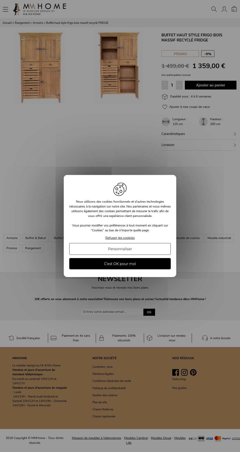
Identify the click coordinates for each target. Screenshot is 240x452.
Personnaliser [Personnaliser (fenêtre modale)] (120, 249)
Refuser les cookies (120, 238)
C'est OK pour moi (120, 263)
